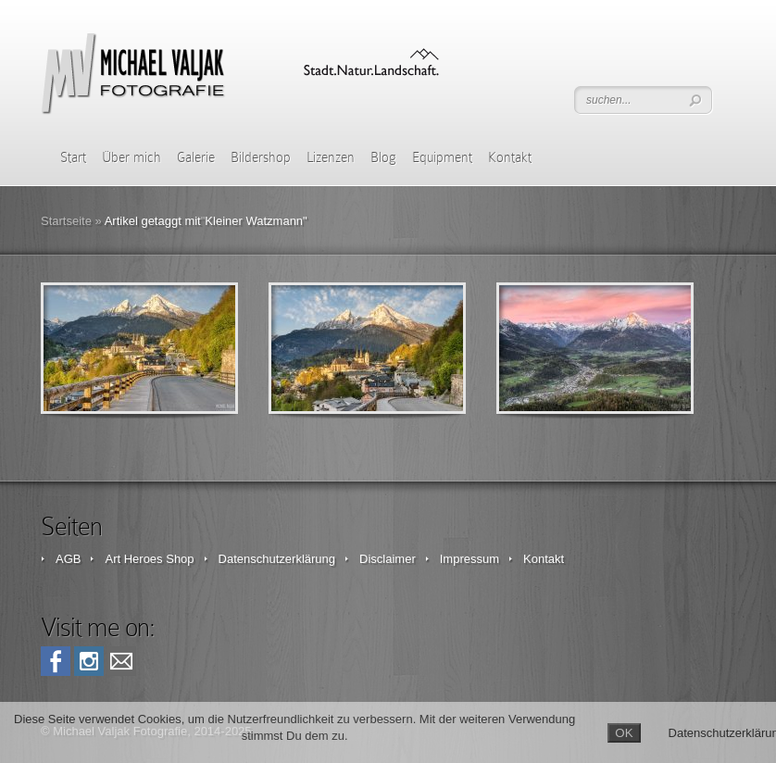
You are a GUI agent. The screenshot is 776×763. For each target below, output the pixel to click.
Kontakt (510, 157)
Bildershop (261, 157)
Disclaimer (387, 559)
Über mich (131, 157)
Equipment (442, 157)
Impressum (469, 559)
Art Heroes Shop (149, 559)
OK (623, 733)
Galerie (196, 157)
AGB (68, 559)
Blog (383, 157)
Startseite (66, 221)
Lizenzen (331, 157)
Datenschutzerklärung (277, 559)
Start (73, 157)
